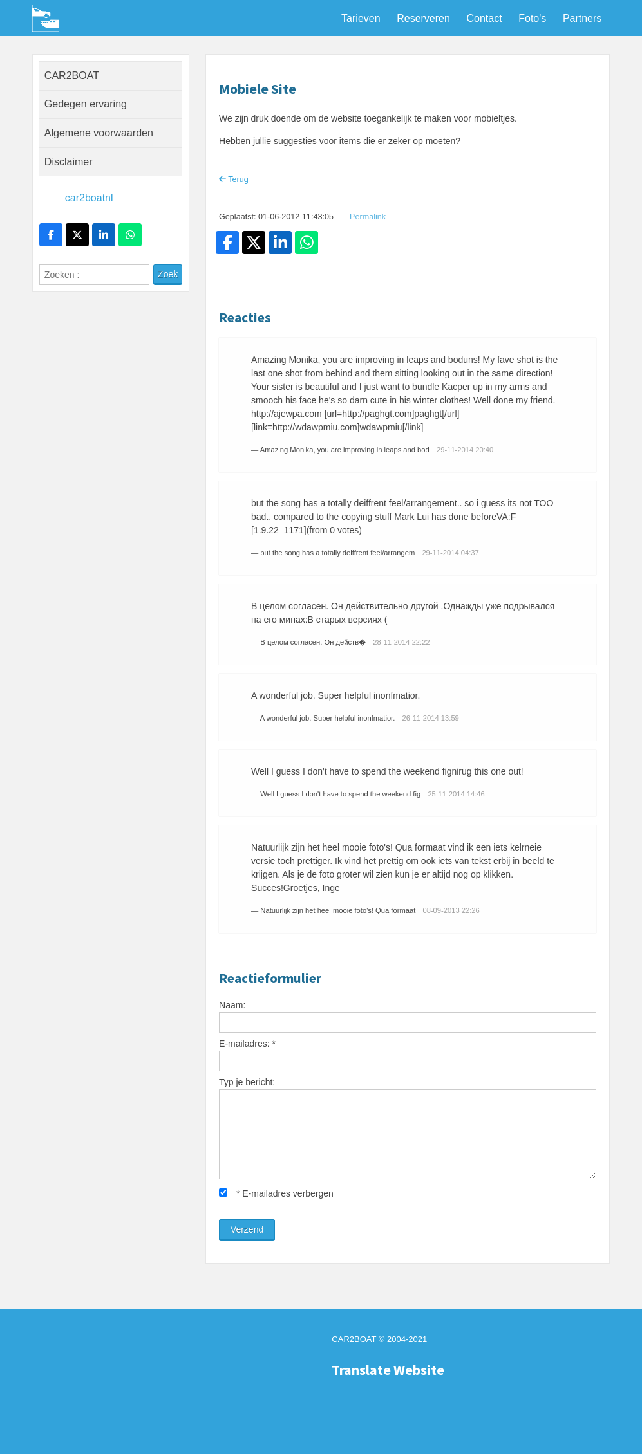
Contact (484, 18)
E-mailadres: (247, 1043)
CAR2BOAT (71, 75)
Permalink (368, 216)
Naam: (232, 1005)
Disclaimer (68, 161)
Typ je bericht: (247, 1082)
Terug (234, 179)
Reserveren (423, 18)
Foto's (532, 18)
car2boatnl (89, 197)
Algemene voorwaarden (98, 132)
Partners (582, 18)
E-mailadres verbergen (276, 1193)
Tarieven (360, 18)
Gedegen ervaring (85, 103)
